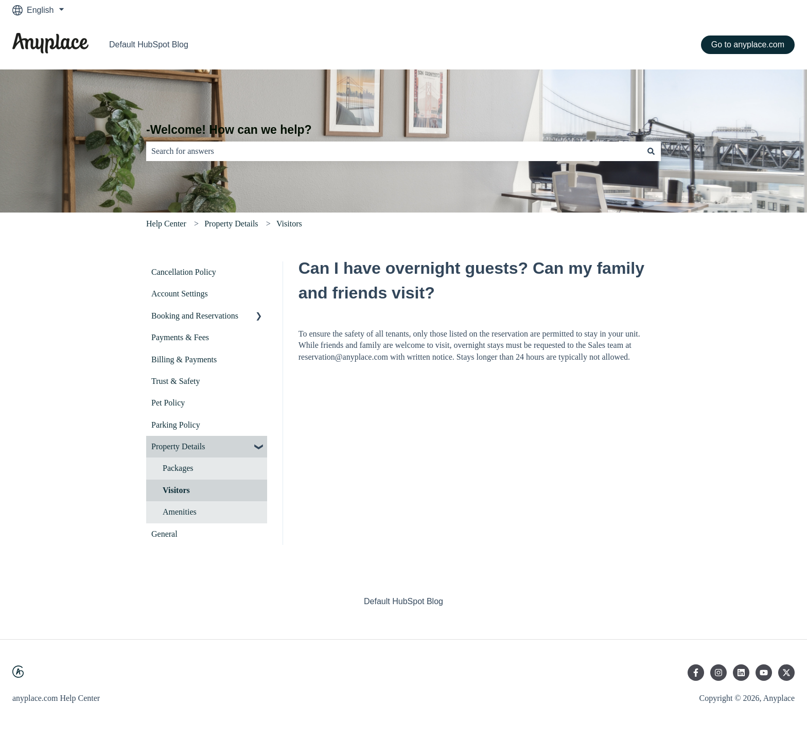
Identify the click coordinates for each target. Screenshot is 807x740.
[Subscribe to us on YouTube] (764, 672)
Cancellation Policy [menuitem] (183, 272)
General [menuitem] (164, 534)
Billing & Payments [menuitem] (184, 359)
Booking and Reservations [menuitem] (194, 315)
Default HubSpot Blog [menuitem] (403, 601)
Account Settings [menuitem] (179, 293)
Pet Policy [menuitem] (168, 402)
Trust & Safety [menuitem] (175, 381)
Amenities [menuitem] (180, 511)
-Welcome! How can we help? (229, 129)
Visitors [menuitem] (176, 490)
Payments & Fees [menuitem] (180, 337)
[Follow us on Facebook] (696, 672)
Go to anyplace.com (747, 44)
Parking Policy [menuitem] (175, 424)
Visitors (289, 223)
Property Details (231, 223)
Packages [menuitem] (178, 468)
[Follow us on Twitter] (786, 672)
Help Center (166, 223)
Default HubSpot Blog (148, 44)
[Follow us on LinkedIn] (741, 672)
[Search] (651, 151)
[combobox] (393, 151)
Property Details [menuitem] (178, 446)
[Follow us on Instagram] (718, 672)
